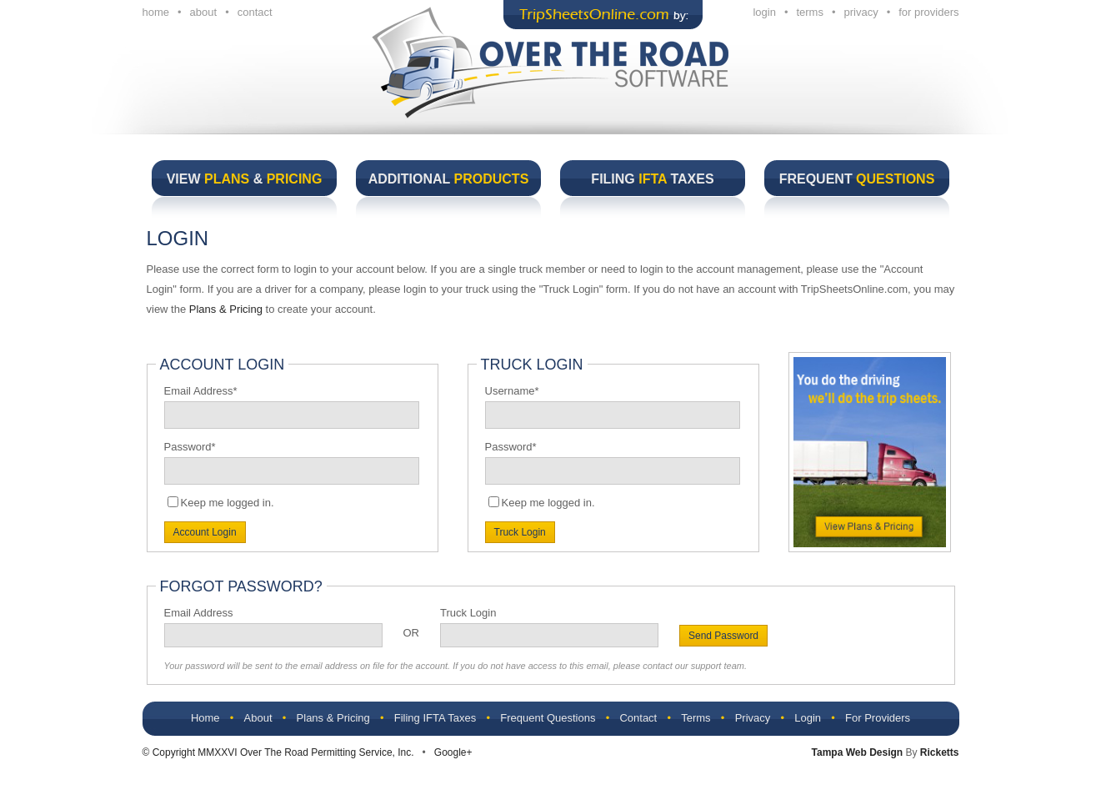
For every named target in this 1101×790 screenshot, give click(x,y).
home (156, 12)
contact (255, 12)
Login (807, 718)
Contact (638, 718)
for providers (928, 12)
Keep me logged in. (227, 502)
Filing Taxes (652, 179)
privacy (861, 12)
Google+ (453, 752)
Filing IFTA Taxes (435, 718)
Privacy (753, 718)
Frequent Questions (547, 718)
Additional (448, 179)
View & (245, 179)
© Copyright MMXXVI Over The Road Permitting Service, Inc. (278, 752)
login (764, 12)
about (204, 12)
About (258, 718)
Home (205, 718)
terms (809, 12)
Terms (695, 718)
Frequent (857, 179)
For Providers (877, 718)
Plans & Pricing (226, 309)
